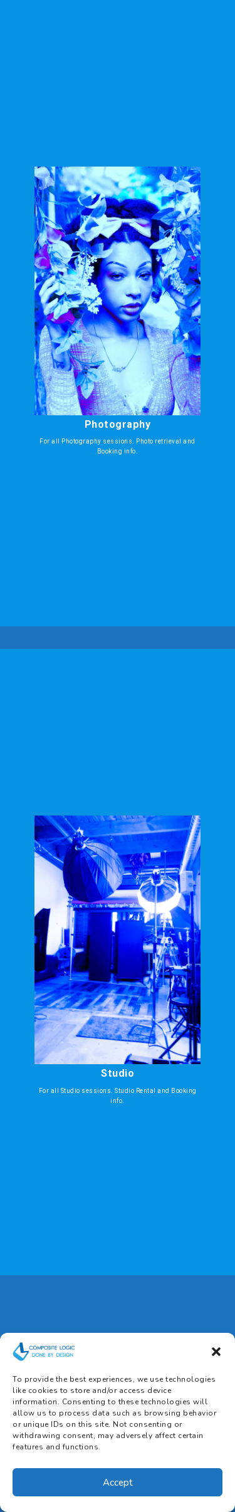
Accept (118, 1482)
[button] (216, 1351)
